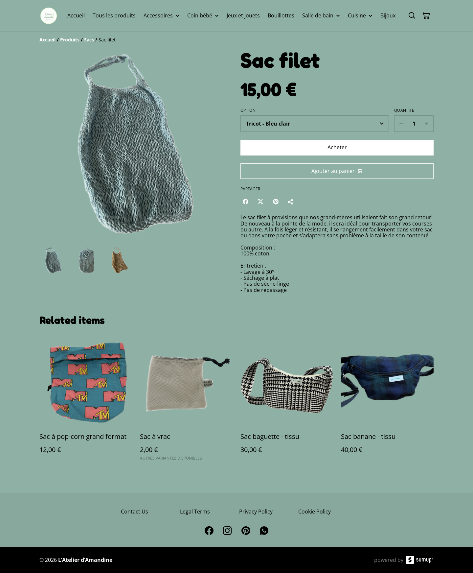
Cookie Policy (314, 511)
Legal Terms (195, 511)
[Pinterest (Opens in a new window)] (276, 201)
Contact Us (134, 511)
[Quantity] (414, 123)
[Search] (412, 16)
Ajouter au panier (337, 171)
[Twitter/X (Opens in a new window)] (260, 201)
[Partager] (291, 201)
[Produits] (69, 39)
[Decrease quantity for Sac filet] (401, 123)
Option (248, 110)
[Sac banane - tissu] (387, 400)
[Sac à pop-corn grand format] (85, 400)
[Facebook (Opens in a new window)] (245, 201)
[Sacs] (89, 39)
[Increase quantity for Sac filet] (427, 123)
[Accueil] (47, 39)
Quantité (404, 110)
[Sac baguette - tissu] (286, 400)
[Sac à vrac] (186, 400)
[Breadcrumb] (236, 40)
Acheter (337, 147)
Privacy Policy (256, 511)
